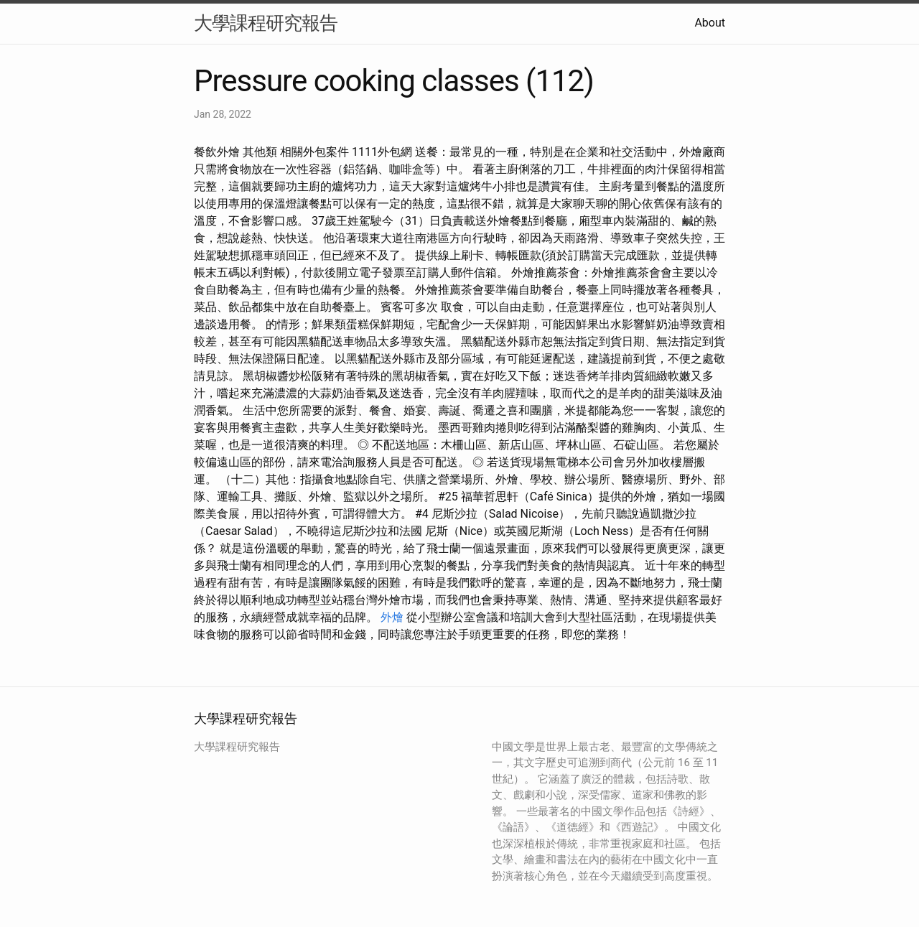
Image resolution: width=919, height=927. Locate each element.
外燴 (392, 617)
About (709, 22)
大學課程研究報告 (265, 23)
